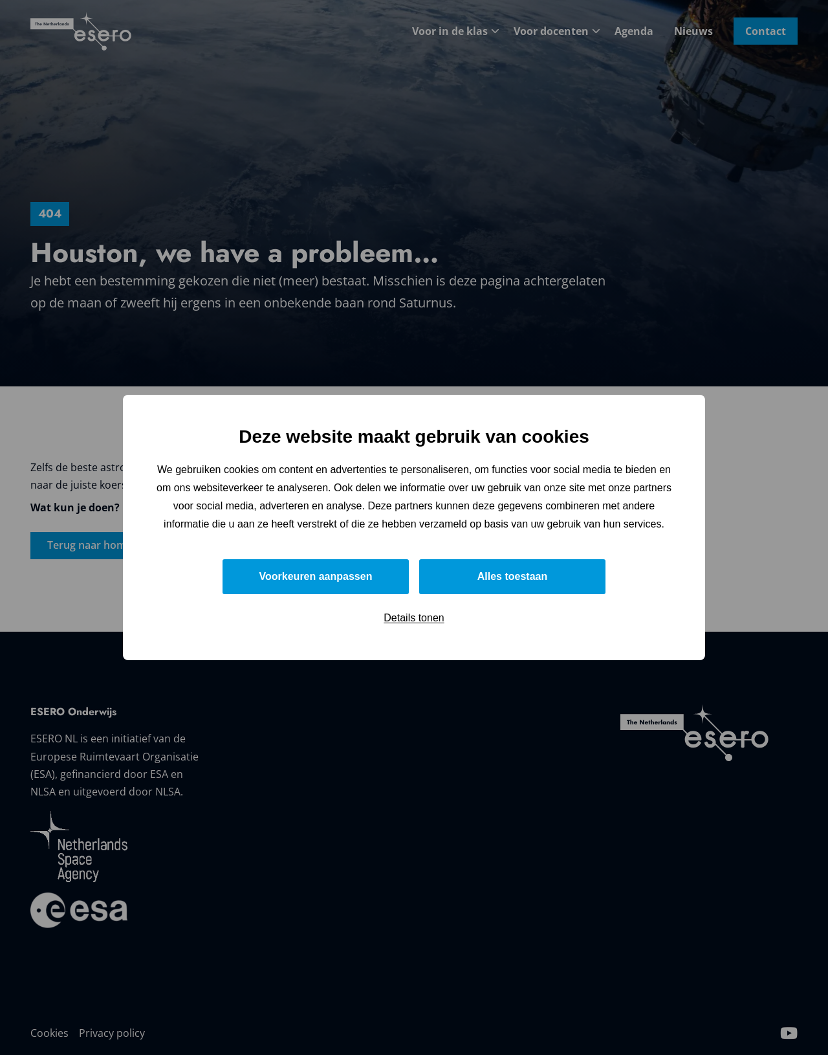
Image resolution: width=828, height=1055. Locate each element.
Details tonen (414, 617)
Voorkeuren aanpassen (316, 576)
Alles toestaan (512, 576)
